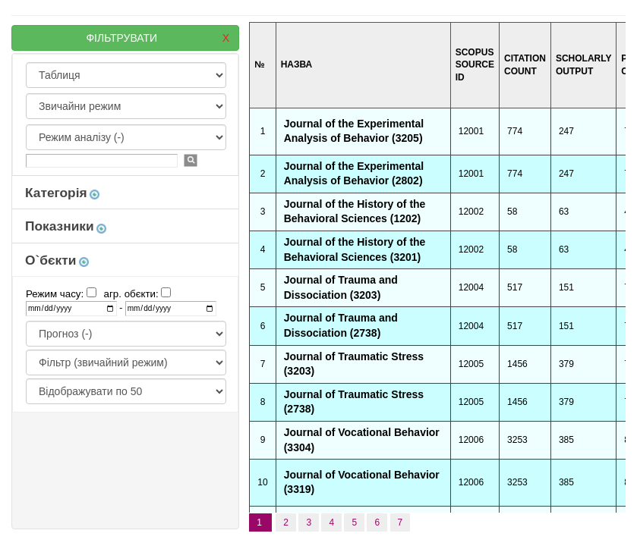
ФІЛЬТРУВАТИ (157, 38)
